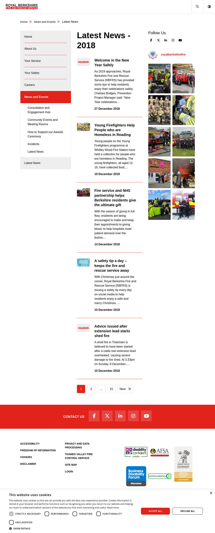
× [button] (211, 493)
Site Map (71, 465)
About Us (65, 6)
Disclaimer (28, 464)
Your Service (85, 6)
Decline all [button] (187, 511)
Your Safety (107, 6)
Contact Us (71, 417)
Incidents (33, 150)
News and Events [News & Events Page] (46, 21)
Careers (125, 6)
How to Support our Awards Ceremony (45, 140)
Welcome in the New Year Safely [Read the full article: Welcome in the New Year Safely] (113, 62)
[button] (197, 6)
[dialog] (107, 511)
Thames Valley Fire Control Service (79, 457)
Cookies (26, 458)
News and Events (171, 6)
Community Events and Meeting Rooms (43, 128)
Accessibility (30, 444)
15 (111, 389)
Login (69, 472)
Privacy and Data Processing (77, 446)
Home (51, 6)
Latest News (36, 158)
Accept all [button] (155, 511)
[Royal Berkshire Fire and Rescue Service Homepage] (22, 6)
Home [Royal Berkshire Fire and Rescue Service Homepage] (24, 21)
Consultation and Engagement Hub (39, 116)
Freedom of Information (38, 451)
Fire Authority (144, 6)
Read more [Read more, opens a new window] (113, 507)
